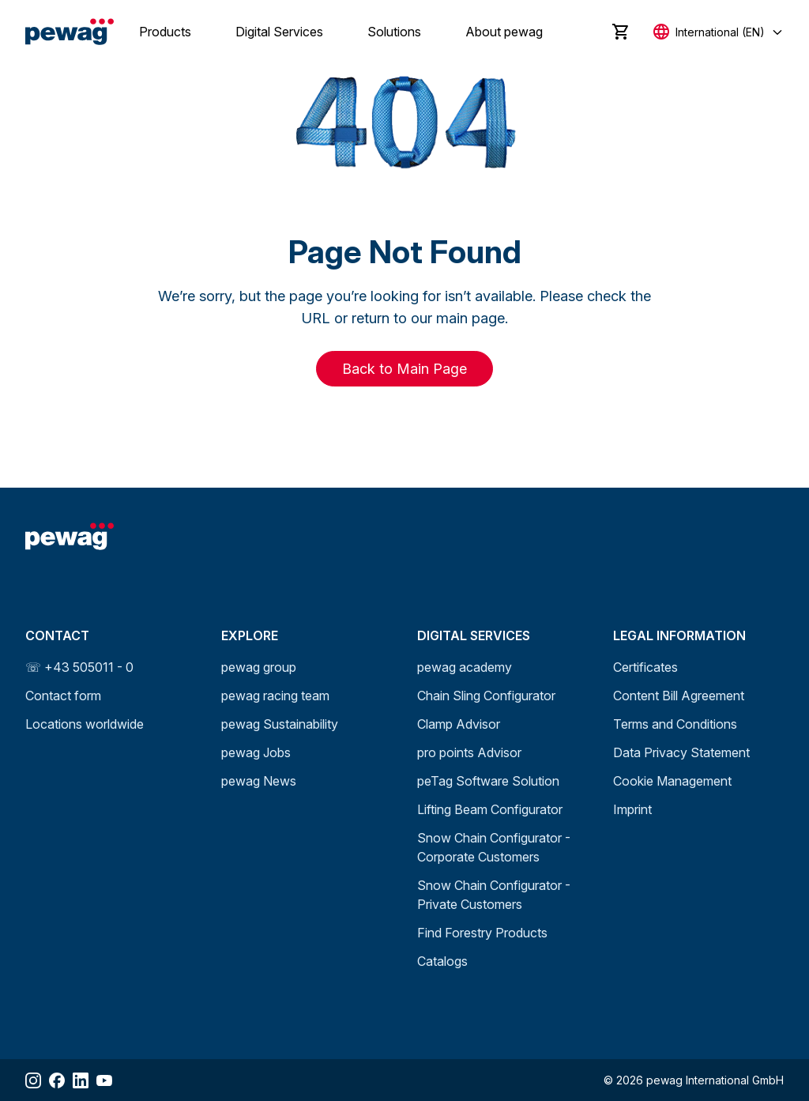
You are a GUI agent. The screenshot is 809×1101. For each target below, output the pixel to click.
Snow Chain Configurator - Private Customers (493, 894)
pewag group (258, 667)
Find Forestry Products (482, 933)
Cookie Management (672, 781)
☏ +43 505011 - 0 (79, 667)
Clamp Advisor (458, 724)
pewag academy (464, 667)
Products (165, 32)
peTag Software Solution (488, 781)
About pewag (504, 32)
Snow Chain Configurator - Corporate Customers (493, 847)
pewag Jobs (256, 752)
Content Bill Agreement (678, 695)
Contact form (63, 695)
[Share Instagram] (33, 1080)
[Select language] (718, 32)
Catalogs (442, 961)
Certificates (645, 667)
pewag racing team (275, 695)
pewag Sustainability (279, 724)
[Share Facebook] (57, 1080)
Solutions (394, 32)
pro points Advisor (469, 752)
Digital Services (279, 32)
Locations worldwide (84, 724)
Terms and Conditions (675, 724)
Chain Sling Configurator (486, 695)
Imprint (632, 809)
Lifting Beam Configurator (490, 809)
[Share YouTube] (104, 1080)
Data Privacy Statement (681, 752)
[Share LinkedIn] (80, 1080)
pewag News (258, 781)
